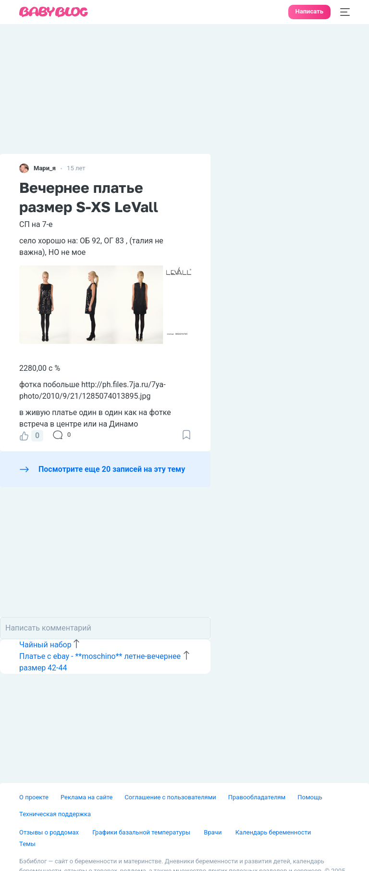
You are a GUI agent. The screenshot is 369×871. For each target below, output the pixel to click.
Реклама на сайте (86, 797)
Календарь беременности (273, 832)
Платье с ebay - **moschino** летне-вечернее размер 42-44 (100, 662)
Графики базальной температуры (142, 832)
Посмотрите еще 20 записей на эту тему (111, 469)
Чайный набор (45, 644)
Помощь (309, 797)
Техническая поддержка (55, 814)
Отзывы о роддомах (49, 832)
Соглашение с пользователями (170, 797)
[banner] (53, 12)
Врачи (213, 832)
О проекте (34, 797)
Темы (27, 843)
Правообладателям (256, 797)
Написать (309, 11)
